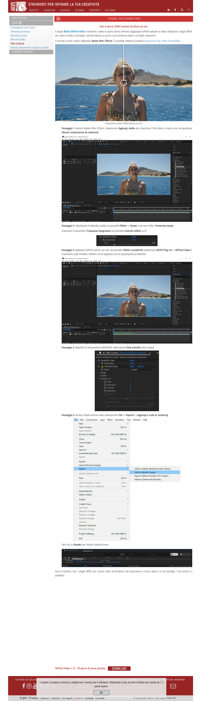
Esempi (16, 23)
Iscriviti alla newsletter (173, 683)
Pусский (100, 698)
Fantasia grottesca (20, 31)
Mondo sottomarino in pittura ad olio (30, 47)
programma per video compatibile (162, 41)
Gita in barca (17, 43)
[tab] (31, 18)
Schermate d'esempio (22, 51)
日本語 (89, 698)
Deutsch (45, 698)
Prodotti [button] (34, 10)
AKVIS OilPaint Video (74, 31)
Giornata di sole (19, 35)
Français (34, 698)
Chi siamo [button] (110, 10)
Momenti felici (18, 39)
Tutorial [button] (79, 10)
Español (56, 698)
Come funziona (19, 18)
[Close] (162, 682)
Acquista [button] (65, 10)
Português (67, 698)
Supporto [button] (94, 10)
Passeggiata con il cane (23, 27)
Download (49, 10)
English (23, 698)
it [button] (189, 10)
